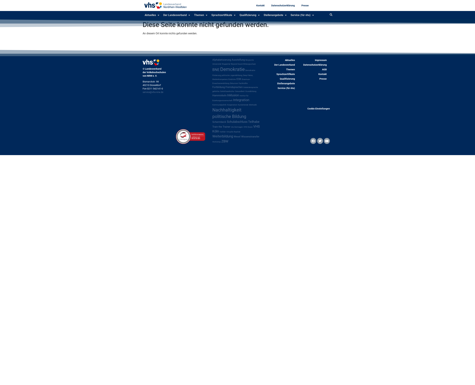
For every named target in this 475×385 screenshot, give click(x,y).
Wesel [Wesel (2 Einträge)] (237, 136)
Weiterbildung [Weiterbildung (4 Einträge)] (222, 136)
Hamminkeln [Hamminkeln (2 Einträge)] (219, 95)
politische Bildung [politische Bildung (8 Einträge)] (229, 116)
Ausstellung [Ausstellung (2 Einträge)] (238, 59)
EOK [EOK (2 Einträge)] (239, 79)
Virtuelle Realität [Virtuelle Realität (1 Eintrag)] (233, 132)
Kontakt (260, 5)
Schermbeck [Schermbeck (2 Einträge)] (219, 121)
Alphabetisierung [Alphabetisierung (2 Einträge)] (221, 59)
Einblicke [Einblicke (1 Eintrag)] (232, 79)
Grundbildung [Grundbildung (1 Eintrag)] (250, 91)
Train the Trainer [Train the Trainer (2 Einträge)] (221, 126)
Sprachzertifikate (223, 15)
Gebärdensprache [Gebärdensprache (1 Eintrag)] (250, 87)
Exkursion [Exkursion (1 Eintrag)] (234, 83)
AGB (324, 69)
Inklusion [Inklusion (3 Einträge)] (233, 95)
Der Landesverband (176, 15)
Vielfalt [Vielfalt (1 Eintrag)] (223, 132)
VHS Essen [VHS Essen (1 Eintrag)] (248, 127)
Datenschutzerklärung (283, 5)
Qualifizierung (249, 15)
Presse (305, 5)
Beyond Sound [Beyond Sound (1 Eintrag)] (237, 64)
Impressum (321, 60)
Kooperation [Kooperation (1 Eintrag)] (232, 105)
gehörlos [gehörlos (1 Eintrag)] (216, 91)
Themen (200, 15)
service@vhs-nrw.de (153, 92)
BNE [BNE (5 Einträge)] (216, 70)
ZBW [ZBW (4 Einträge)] (224, 141)
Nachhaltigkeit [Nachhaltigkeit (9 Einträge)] (226, 110)
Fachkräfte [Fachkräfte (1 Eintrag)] (243, 83)
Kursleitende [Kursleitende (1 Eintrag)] (243, 105)
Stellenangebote (275, 15)
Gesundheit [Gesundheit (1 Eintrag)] (240, 91)
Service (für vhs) (302, 15)
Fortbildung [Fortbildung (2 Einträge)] (218, 87)
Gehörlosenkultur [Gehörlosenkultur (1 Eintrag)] (227, 91)
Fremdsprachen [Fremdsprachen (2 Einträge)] (234, 87)
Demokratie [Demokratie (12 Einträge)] (232, 69)
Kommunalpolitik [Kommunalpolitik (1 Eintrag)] (219, 105)
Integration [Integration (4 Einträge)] (241, 100)
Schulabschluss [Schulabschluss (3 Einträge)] (237, 121)
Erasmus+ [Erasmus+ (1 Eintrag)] (246, 79)
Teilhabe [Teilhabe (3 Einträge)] (253, 121)
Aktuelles (152, 15)
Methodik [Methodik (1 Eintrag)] (253, 105)
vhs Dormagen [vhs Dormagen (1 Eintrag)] (237, 127)
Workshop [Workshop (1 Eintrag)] (216, 142)
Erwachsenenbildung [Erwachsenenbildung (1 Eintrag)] (220, 83)
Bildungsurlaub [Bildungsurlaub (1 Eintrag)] (249, 64)
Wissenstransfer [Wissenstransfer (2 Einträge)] (250, 136)
